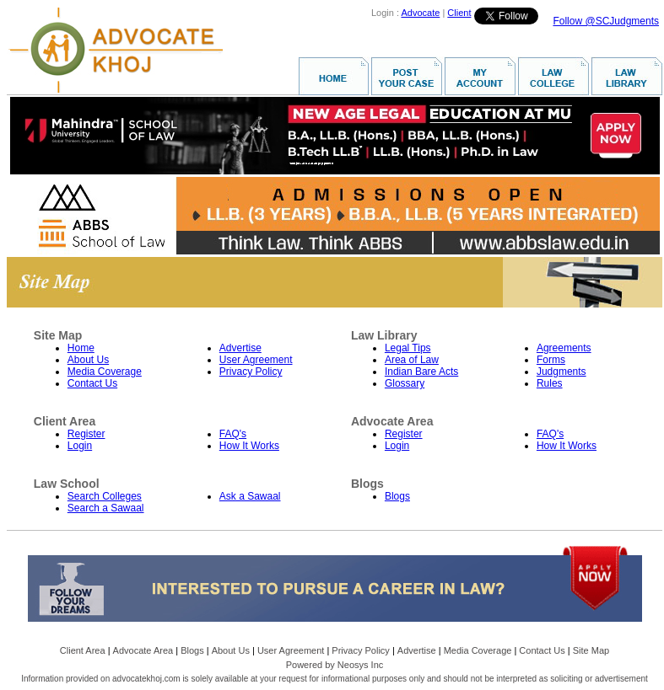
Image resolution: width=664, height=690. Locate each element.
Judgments (561, 371)
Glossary (404, 383)
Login (79, 446)
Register (86, 434)
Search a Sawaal (105, 508)
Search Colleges (104, 496)
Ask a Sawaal (250, 496)
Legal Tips (408, 348)
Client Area (82, 650)
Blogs (397, 496)
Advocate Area (143, 650)
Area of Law (412, 360)
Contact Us (92, 383)
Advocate (420, 13)
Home (80, 348)
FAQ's (232, 434)
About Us (88, 360)
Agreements (564, 348)
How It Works (249, 446)
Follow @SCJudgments (606, 21)
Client (459, 13)
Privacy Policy (251, 371)
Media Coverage (104, 371)
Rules (550, 383)
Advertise (240, 348)
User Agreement (256, 360)
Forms (551, 360)
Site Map (591, 650)
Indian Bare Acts (421, 371)
